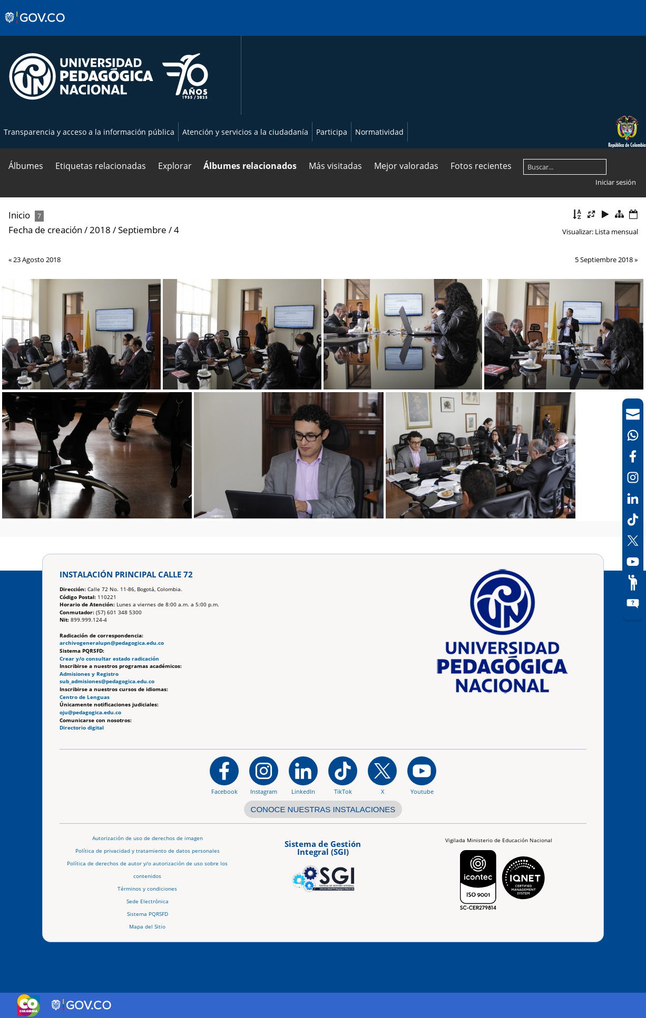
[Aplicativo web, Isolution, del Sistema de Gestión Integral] (323, 864)
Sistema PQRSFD (147, 914)
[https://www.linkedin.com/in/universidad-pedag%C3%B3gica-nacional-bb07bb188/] (303, 775)
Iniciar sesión (615, 182)
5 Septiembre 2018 (604, 259)
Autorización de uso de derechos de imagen (147, 838)
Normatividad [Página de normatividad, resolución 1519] (379, 132)
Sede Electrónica (147, 901)
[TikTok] (632, 519)
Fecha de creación (45, 230)
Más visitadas (335, 166)
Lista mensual (616, 231)
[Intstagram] (632, 477)
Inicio (19, 215)
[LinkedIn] (632, 498)
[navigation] (632, 509)
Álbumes (25, 166)
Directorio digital (82, 727)
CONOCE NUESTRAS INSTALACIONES (323, 809)
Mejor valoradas (406, 166)
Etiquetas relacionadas (100, 166)
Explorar (175, 166)
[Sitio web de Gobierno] (35, 28)
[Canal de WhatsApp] (632, 435)
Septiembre (142, 230)
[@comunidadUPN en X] (382, 775)
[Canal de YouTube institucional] (422, 775)
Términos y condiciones (147, 888)
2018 (100, 230)
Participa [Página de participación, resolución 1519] (331, 132)
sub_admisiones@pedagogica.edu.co (107, 681)
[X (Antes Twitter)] (632, 540)
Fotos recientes (481, 166)
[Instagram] (263, 775)
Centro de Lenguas (85, 697)
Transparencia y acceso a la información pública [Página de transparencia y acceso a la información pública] (89, 132)
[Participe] (632, 582)
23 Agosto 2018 (37, 259)
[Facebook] (632, 456)
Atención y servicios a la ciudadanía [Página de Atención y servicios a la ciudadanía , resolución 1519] (245, 132)
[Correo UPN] (632, 414)
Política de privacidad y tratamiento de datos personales (147, 850)
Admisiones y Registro (89, 674)
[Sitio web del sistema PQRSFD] (632, 603)
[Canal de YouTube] (632, 561)
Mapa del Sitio (147, 926)
